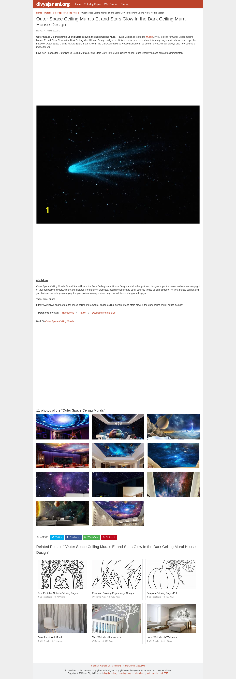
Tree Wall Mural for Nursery (106, 637)
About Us (140, 666)
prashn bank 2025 (160, 673)
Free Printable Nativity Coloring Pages (58, 593)
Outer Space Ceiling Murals (59, 321)
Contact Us (105, 666)
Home (77, 4)
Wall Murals (110, 4)
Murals (124, 4)
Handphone (68, 312)
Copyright (116, 666)
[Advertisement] (118, 80)
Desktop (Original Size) (104, 312)
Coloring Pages (92, 4)
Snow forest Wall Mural (50, 637)
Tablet (83, 312)
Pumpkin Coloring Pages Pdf (162, 593)
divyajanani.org (53, 4)
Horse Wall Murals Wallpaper (162, 637)
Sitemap (95, 666)
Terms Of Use (128, 666)
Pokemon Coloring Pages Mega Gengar (113, 593)
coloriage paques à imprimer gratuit (134, 673)
